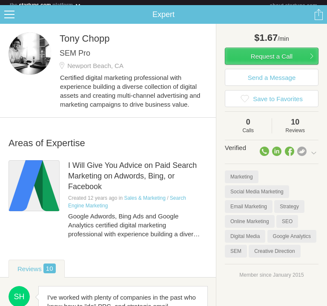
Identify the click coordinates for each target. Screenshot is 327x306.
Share (318, 19)
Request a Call (272, 61)
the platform (45, 5)
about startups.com (293, 5)
